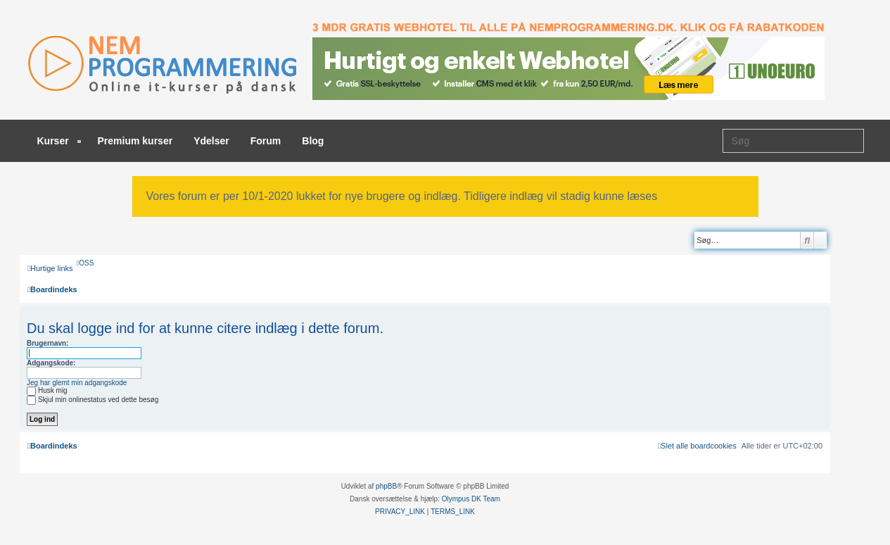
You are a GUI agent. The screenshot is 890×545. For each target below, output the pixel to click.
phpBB (386, 486)
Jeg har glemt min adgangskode (77, 383)
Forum (265, 140)
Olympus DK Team (471, 499)
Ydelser (211, 140)
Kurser (59, 140)
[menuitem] (85, 263)
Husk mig (47, 390)
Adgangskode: (51, 363)
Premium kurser (135, 140)
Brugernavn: (47, 343)
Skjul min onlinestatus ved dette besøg (92, 399)
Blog (313, 140)
